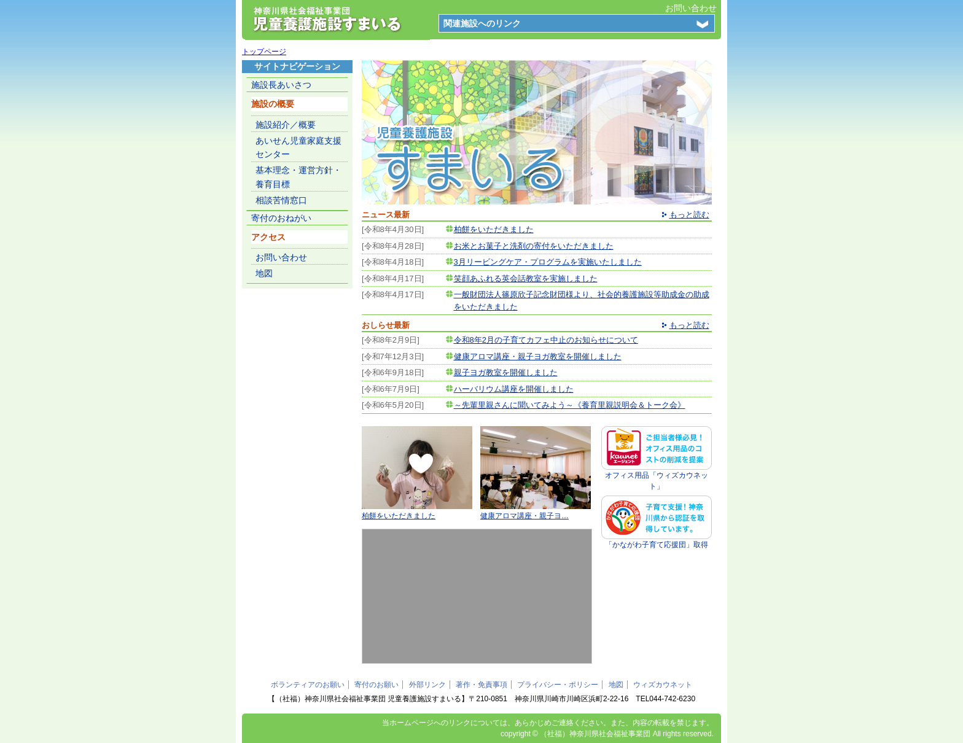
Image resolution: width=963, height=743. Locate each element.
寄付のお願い (376, 684)
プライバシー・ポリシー (557, 684)
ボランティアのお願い (308, 684)
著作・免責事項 (481, 684)
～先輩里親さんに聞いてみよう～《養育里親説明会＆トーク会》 (569, 405)
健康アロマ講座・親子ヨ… (524, 516)
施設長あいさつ (281, 85)
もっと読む (689, 214)
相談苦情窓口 (281, 200)
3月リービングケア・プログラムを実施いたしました (548, 261)
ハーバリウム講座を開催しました (514, 389)
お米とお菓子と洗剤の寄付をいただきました (534, 246)
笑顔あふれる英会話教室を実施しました (526, 278)
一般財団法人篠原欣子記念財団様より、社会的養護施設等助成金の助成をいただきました (581, 300)
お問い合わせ (691, 8)
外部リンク (427, 684)
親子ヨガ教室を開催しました (506, 372)
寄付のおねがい (281, 218)
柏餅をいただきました (494, 229)
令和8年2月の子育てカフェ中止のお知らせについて (546, 339)
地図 (264, 273)
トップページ (264, 51)
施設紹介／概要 (285, 125)
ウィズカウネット (662, 684)
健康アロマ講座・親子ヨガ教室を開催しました (538, 356)
